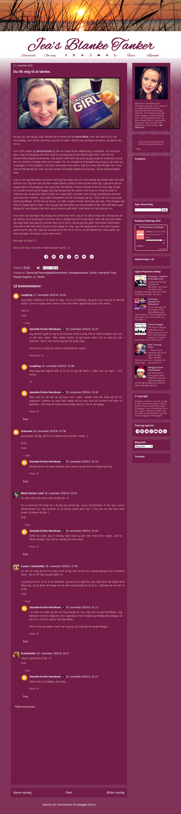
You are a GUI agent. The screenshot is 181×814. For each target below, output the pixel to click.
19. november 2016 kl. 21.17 (82, 607)
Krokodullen (28, 653)
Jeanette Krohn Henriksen (45, 329)
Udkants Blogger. (156, 324)
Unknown (26, 431)
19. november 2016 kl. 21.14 (82, 461)
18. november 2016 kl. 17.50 (61, 566)
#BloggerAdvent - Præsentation (156, 368)
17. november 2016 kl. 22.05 (49, 295)
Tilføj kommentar (25, 706)
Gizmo (93, 272)
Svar (23, 315)
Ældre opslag (115, 792)
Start (69, 792)
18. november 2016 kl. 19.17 (53, 653)
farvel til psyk (44, 151)
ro (34, 277)
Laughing (26, 295)
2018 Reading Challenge (151, 227)
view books (162, 249)
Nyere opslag (22, 792)
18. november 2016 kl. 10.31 (60, 493)
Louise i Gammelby (32, 566)
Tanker (41, 277)
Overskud (103, 272)
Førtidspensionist (78, 272)
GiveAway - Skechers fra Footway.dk (154, 301)
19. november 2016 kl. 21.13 (82, 329)
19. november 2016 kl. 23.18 (82, 392)
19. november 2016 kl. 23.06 (58, 366)
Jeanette (149, 231)
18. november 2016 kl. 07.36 (49, 431)
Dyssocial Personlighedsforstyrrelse (47, 272)
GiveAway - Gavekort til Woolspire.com (158, 277)
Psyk (113, 272)
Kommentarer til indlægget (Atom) (76, 804)
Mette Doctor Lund (32, 493)
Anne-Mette (82, 136)
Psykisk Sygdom (22, 277)
